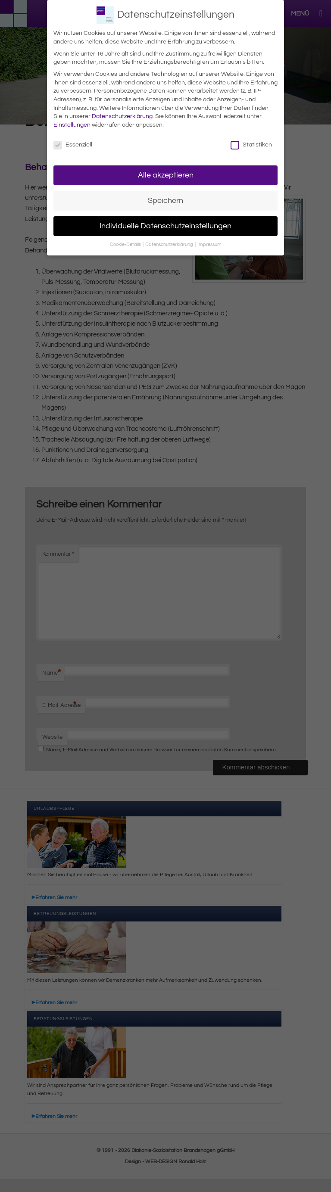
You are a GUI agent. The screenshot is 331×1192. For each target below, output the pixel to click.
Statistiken (251, 144)
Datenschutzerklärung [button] (169, 244)
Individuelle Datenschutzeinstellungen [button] (165, 225)
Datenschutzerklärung (122, 116)
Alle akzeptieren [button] (166, 174)
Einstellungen (72, 124)
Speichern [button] (165, 200)
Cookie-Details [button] (126, 244)
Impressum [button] (209, 244)
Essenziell (72, 144)
